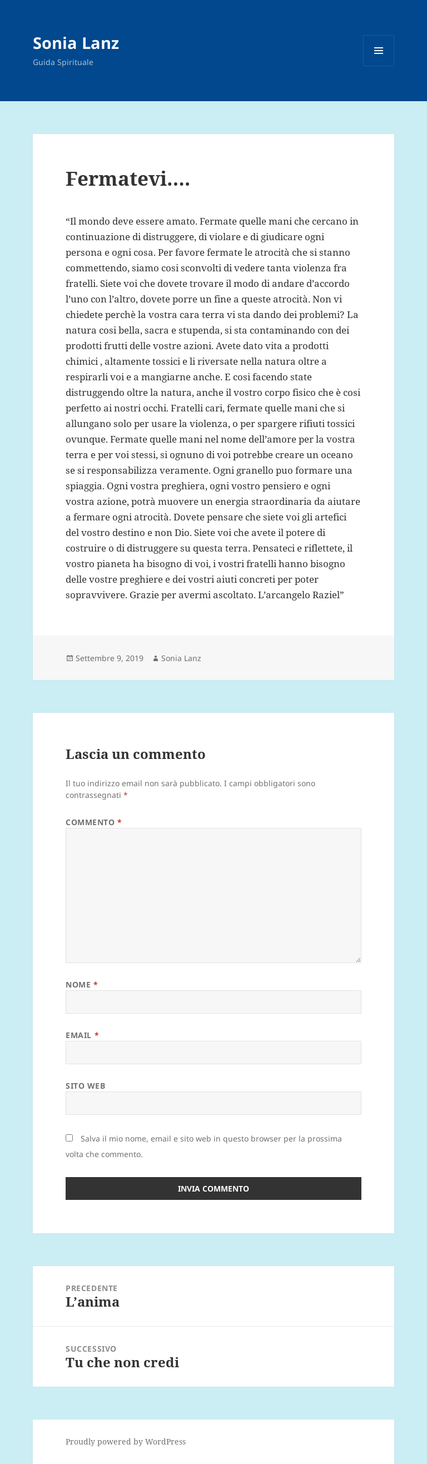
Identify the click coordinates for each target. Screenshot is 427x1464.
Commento (94, 822)
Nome (82, 984)
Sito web (85, 1085)
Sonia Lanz (76, 42)
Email (82, 1035)
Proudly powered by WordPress (126, 1441)
